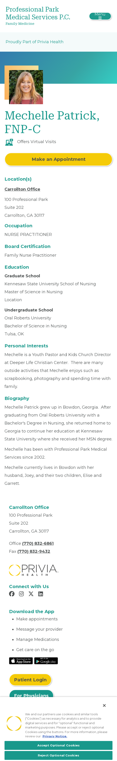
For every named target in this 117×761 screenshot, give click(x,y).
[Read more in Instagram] (22, 594)
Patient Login (30, 680)
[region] (58, 729)
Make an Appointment (59, 159)
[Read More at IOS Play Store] (21, 660)
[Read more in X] (31, 594)
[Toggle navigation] (100, 16)
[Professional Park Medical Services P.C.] (41, 16)
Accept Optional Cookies (58, 745)
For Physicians (31, 695)
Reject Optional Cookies (58, 755)
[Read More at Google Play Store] (46, 660)
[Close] (104, 705)
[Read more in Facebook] (12, 594)
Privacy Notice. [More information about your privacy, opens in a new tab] (55, 736)
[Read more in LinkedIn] (41, 594)
